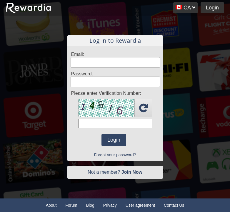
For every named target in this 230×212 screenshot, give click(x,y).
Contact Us (174, 205)
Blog (90, 205)
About (51, 205)
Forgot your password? (115, 155)
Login (212, 8)
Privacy (110, 205)
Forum (71, 205)
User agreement (140, 205)
